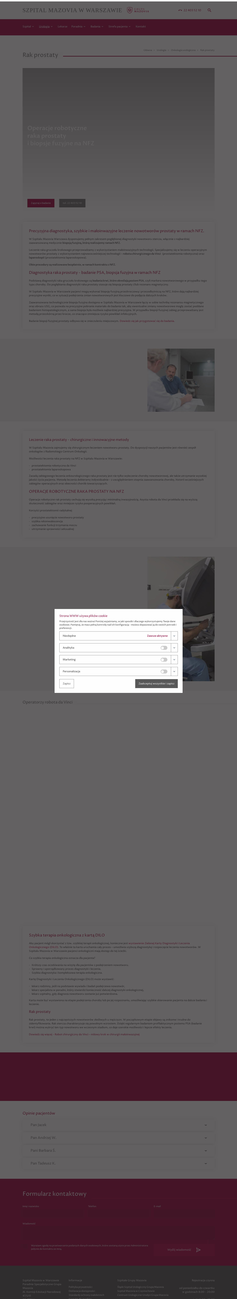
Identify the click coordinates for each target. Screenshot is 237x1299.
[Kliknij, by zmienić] (164, 646)
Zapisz (67, 682)
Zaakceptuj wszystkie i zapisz (156, 682)
